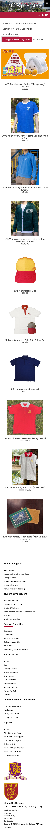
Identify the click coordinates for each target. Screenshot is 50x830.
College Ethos (10, 577)
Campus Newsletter (13, 706)
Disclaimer (8, 818)
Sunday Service (10, 668)
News (6, 665)
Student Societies (12, 619)
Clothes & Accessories (26, 23)
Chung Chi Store (29, 3)
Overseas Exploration (13, 604)
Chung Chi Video (11, 717)
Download (8, 645)
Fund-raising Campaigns (15, 748)
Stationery (8, 28)
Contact (7, 694)
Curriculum (8, 634)
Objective (8, 631)
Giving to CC (9, 744)
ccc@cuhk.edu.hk (11, 810)
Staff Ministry (9, 676)
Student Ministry (11, 672)
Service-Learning (11, 638)
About (6, 661)
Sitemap (7, 813)
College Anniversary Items (17, 39)
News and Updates (12, 751)
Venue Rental (10, 691)
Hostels (7, 615)
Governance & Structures (15, 581)
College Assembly (12, 642)
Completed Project (12, 740)
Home (15, 3)
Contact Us (8, 821)
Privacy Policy (9, 816)
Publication (8, 710)
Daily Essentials (24, 28)
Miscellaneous (10, 34)
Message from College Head (16, 574)
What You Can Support (14, 736)
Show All (7, 23)
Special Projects (11, 687)
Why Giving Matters (12, 733)
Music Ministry (10, 679)
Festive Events (10, 683)
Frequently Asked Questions (16, 649)
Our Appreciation (11, 755)
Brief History (9, 570)
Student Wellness (11, 608)
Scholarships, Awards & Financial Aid (19, 611)
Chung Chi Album (11, 713)
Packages (38, 39)
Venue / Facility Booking (14, 589)
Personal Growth (11, 600)
